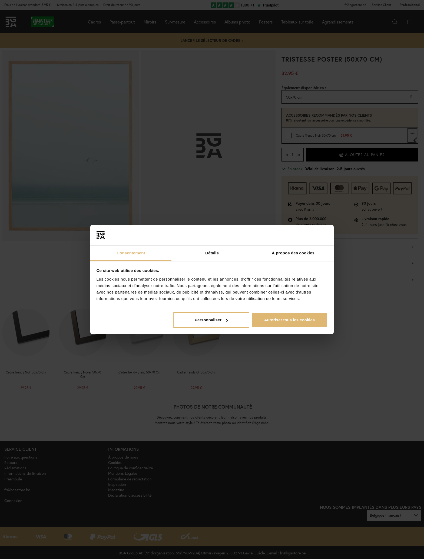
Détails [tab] (212, 253)
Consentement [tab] (131, 253)
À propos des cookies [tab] (293, 253)
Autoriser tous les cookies (289, 320)
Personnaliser (211, 320)
